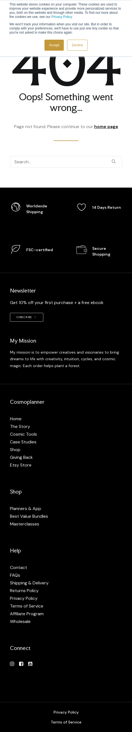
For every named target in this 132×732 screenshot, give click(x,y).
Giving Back (21, 457)
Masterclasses (24, 524)
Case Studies (23, 442)
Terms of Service (26, 606)
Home (16, 419)
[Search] (66, 162)
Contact (18, 567)
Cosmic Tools (23, 434)
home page (106, 126)
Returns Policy (24, 590)
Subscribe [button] (27, 317)
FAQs (15, 575)
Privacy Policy (61, 17)
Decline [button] (77, 45)
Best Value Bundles (29, 516)
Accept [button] (54, 45)
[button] (113, 161)
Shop (15, 449)
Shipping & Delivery (29, 583)
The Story (20, 426)
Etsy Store (20, 465)
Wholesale (20, 621)
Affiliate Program (27, 614)
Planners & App (25, 508)
